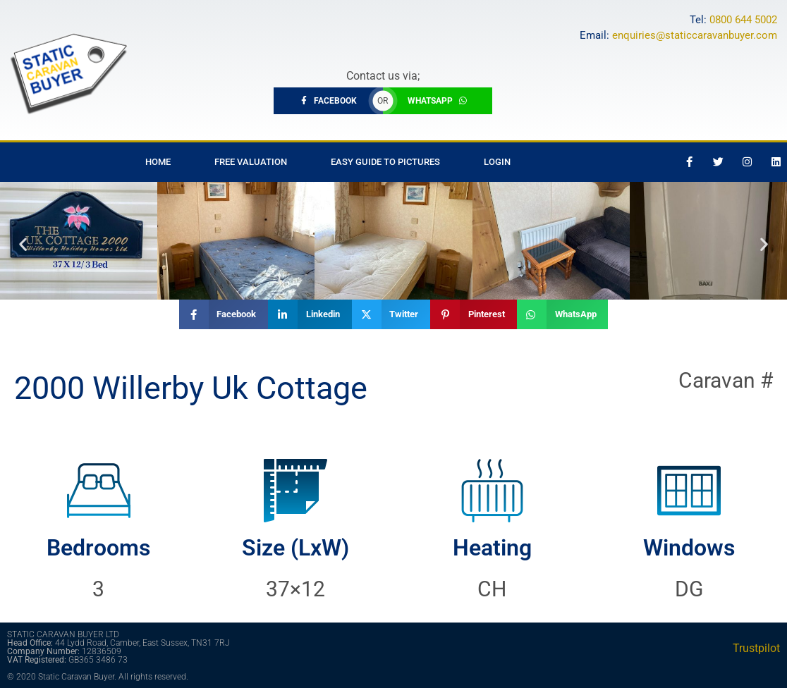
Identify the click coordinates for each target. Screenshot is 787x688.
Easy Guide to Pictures (385, 161)
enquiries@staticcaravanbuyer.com (694, 35)
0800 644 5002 (743, 19)
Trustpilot (756, 648)
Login (497, 161)
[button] (23, 244)
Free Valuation (250, 161)
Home (158, 161)
